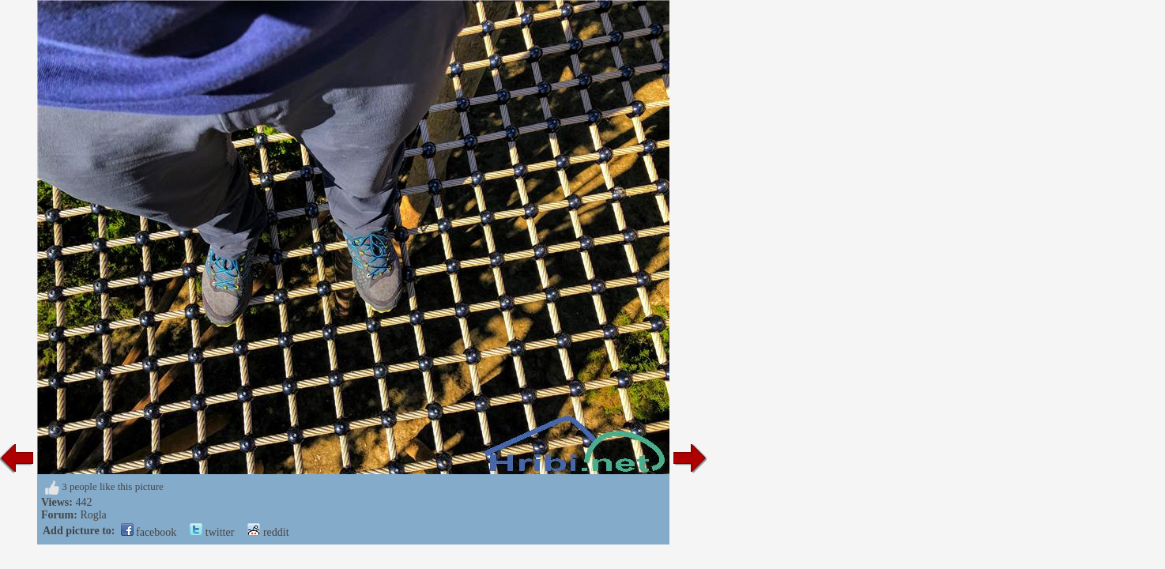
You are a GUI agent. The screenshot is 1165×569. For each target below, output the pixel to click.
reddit (267, 532)
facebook (149, 532)
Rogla (93, 515)
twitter (212, 532)
